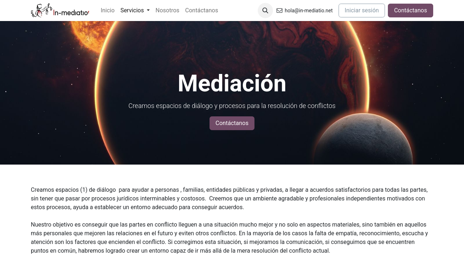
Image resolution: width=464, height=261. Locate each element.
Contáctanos (410, 10)
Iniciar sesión (362, 10)
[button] (265, 10)
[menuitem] (107, 10)
